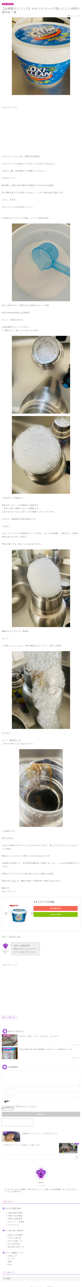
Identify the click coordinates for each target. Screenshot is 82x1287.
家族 (10, 1261)
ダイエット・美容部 (16, 1222)
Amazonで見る (55, 914)
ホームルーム (13, 1225)
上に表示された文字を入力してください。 (20, 1106)
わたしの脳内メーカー (15, 1253)
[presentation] (17, 1122)
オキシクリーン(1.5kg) (43, 902)
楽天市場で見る (55, 908)
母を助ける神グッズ (16, 1247)
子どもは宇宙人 (14, 1244)
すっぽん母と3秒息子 (14, 1230)
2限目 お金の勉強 (15, 1216)
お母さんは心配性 (15, 1235)
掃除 (5, 1017)
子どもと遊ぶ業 (14, 1238)
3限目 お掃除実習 (8, 4)
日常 (10, 1265)
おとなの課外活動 (13, 1208)
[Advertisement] (41, 130)
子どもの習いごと (15, 1241)
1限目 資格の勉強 (15, 1213)
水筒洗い (13, 1017)
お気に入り (12, 1256)
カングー (11, 1259)
